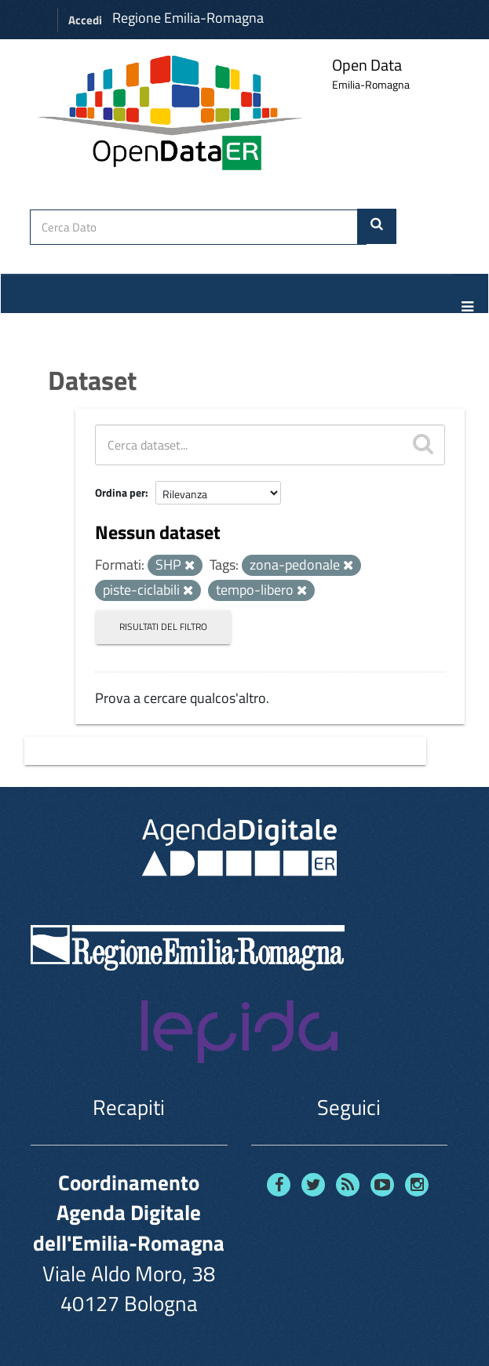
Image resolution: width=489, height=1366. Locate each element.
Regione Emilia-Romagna (188, 17)
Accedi (85, 20)
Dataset (92, 379)
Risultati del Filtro (163, 626)
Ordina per (120, 492)
